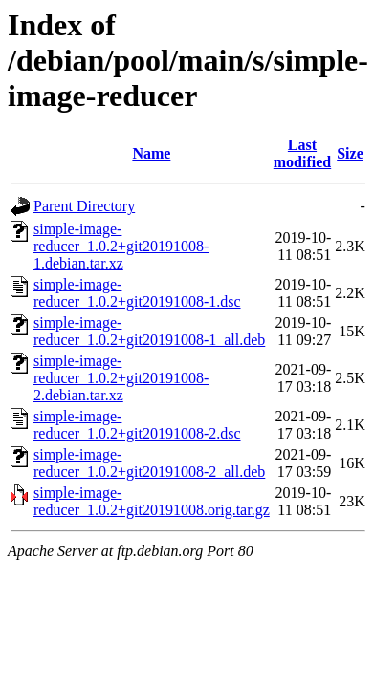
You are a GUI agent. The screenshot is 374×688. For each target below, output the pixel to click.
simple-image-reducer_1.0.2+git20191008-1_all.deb (149, 331)
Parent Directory (84, 206)
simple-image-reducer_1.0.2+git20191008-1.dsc (137, 293)
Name (151, 153)
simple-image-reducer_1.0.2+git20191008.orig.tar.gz (151, 501)
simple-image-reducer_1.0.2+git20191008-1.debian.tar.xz (121, 246)
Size (350, 153)
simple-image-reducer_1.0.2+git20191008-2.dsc (137, 424)
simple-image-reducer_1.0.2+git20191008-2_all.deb (149, 463)
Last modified (302, 153)
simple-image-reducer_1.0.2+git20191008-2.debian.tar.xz (121, 378)
